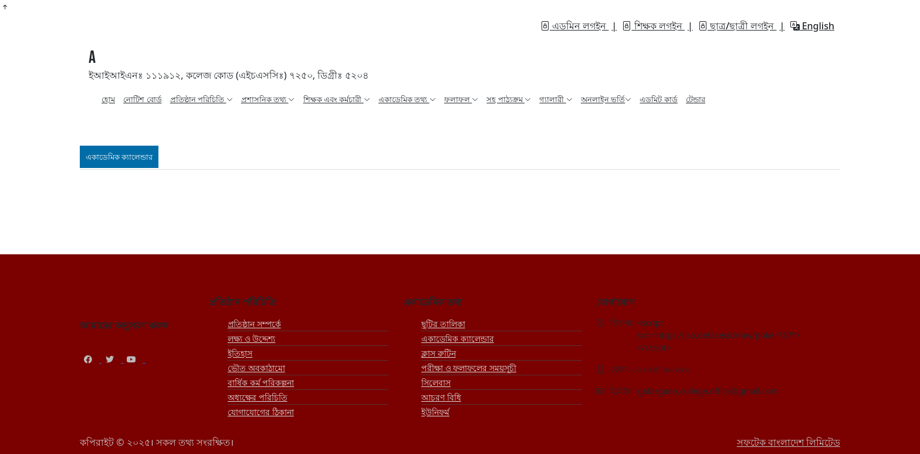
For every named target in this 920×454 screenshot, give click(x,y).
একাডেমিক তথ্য (407, 99)
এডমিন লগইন (574, 25)
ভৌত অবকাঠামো (256, 368)
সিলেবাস (436, 382)
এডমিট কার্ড (658, 99)
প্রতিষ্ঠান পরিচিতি (201, 99)
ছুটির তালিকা (443, 323)
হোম (108, 99)
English (812, 25)
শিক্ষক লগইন (653, 25)
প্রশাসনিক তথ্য (268, 99)
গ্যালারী (555, 99)
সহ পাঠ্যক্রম (508, 99)
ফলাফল (461, 99)
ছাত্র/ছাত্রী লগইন (737, 25)
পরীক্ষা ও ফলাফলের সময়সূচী (468, 368)
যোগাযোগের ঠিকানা (261, 412)
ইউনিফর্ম (435, 412)
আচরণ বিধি (441, 397)
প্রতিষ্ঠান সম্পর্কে (254, 323)
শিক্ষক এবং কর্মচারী (336, 99)
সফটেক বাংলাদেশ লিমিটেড (788, 442)
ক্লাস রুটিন (438, 353)
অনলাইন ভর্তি (606, 99)
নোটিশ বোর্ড (142, 99)
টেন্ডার (695, 99)
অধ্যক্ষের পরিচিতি (258, 397)
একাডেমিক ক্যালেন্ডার (457, 338)
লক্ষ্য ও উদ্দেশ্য (251, 338)
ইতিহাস (240, 353)
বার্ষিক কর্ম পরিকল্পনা (261, 382)
